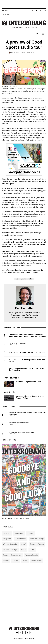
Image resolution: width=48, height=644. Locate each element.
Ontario (15, 564)
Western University (10, 548)
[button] (40, 34)
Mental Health (36, 564)
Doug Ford (7, 542)
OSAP (23, 548)
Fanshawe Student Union (12, 558)
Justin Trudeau (20, 542)
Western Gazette (31, 558)
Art (17, 279)
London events (26, 279)
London (6, 564)
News (23, 52)
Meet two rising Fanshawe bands (28, 382)
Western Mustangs (10, 553)
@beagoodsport (32, 272)
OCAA (23, 553)
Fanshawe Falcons (37, 548)
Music (25, 564)
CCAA (32, 553)
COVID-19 (7, 537)
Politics (30, 537)
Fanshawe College (37, 542)
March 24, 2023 (32, 52)
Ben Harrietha (15, 52)
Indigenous (19, 537)
